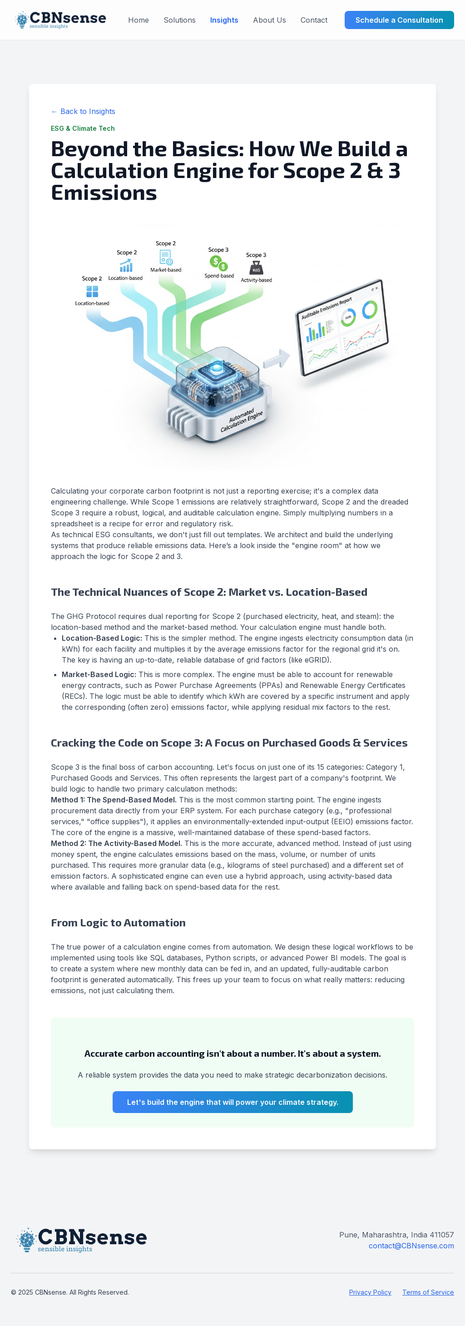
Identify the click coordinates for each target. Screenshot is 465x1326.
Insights (224, 20)
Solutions (179, 20)
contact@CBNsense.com (411, 1245)
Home (138, 20)
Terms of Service (428, 1292)
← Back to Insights (83, 111)
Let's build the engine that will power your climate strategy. (232, 1102)
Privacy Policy (370, 1292)
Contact (314, 20)
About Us (269, 20)
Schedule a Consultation (399, 20)
